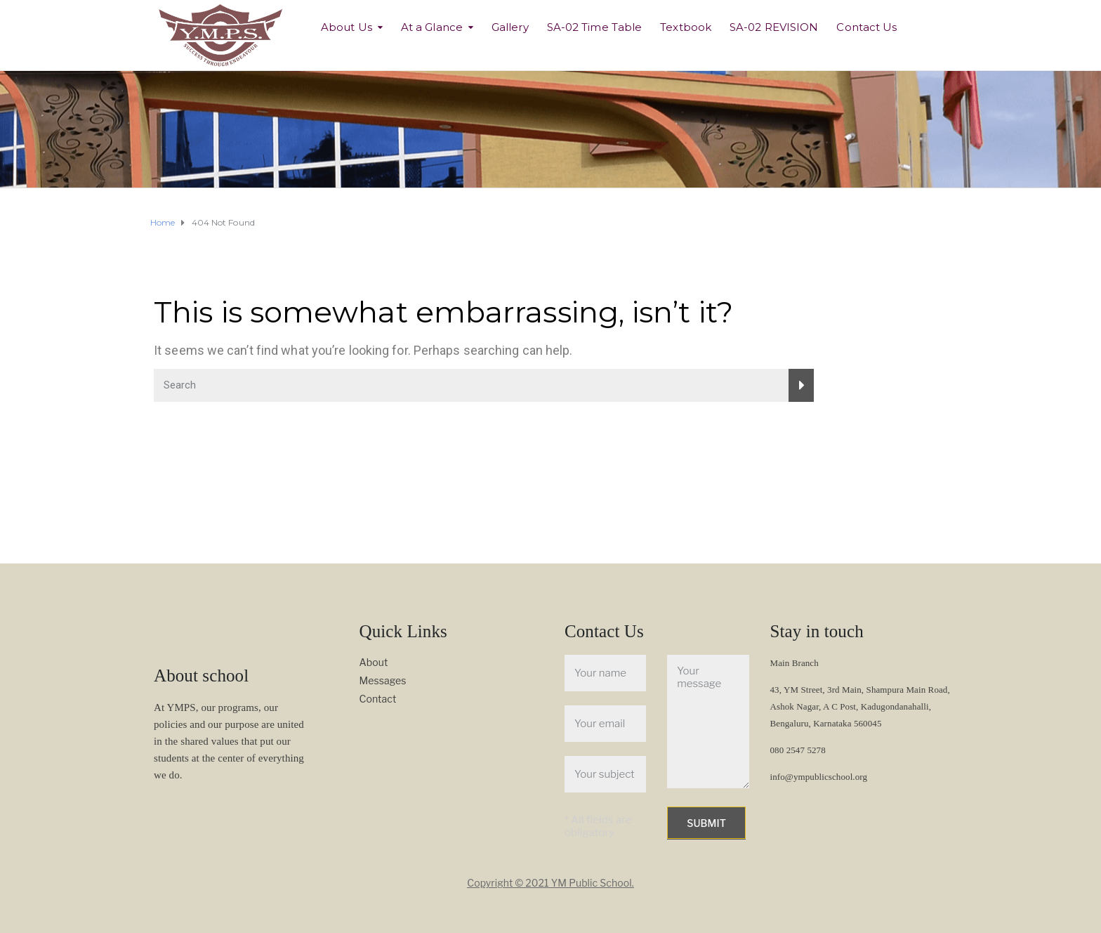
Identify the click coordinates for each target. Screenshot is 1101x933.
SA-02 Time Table (594, 27)
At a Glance (432, 27)
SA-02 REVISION (774, 27)
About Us (346, 27)
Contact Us (866, 27)
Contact (378, 699)
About (374, 662)
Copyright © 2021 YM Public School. (550, 883)
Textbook (685, 27)
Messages (383, 680)
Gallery (510, 27)
